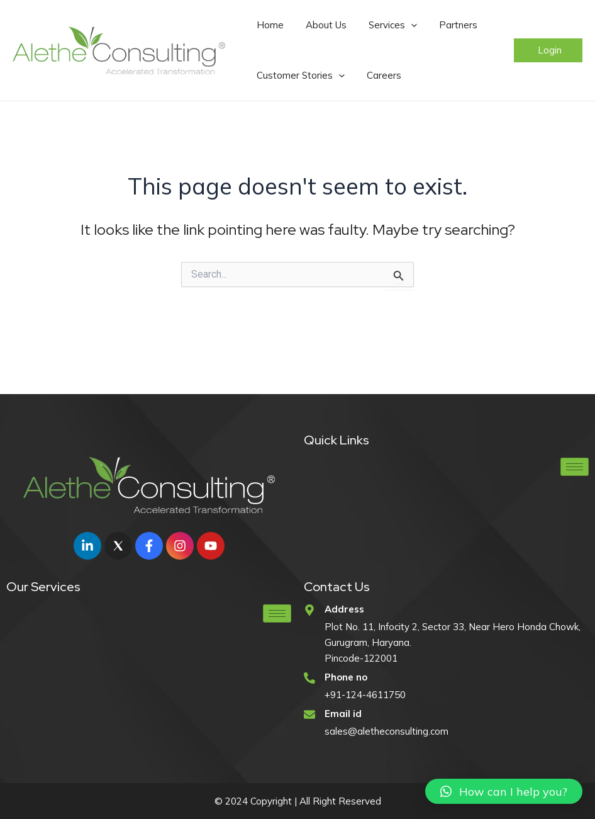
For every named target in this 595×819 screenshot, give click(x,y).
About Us (311, 25)
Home (265, 25)
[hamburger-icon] (574, 467)
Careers (369, 75)
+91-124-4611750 (365, 695)
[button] (503, 791)
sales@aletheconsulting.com (386, 731)
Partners (425, 25)
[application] (387, 25)
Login (550, 50)
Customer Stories (296, 75)
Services (369, 25)
